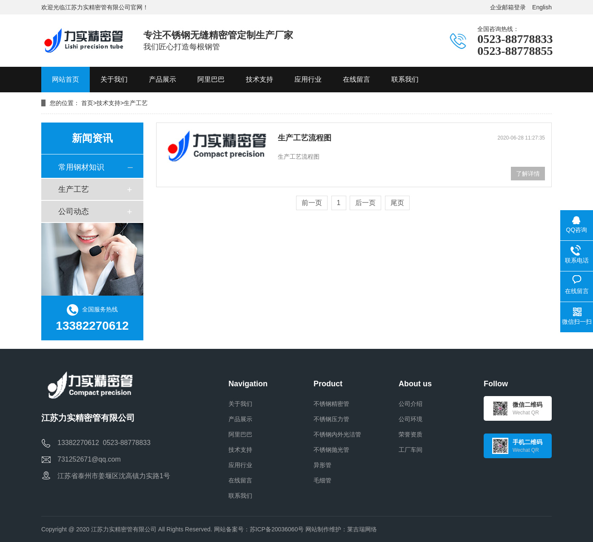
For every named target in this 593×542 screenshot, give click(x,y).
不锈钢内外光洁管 (337, 434)
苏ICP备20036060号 (277, 529)
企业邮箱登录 (508, 7)
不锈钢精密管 (331, 403)
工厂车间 (410, 449)
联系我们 (240, 495)
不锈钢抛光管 (331, 449)
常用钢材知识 (81, 167)
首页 (87, 103)
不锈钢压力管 (331, 419)
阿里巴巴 (240, 434)
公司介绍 (410, 403)
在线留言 (240, 480)
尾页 (397, 202)
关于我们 (240, 403)
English (542, 7)
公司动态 (73, 211)
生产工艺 (136, 103)
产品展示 (240, 419)
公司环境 (410, 419)
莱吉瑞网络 (362, 529)
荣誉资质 (410, 434)
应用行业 (240, 465)
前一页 (312, 202)
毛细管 (322, 480)
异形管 (322, 465)
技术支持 (108, 103)
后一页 (365, 202)
